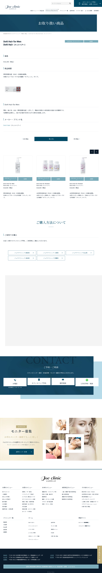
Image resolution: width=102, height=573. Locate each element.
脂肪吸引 (44, 506)
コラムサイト (85, 534)
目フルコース (5, 501)
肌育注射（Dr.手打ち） (28, 514)
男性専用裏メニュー (87, 506)
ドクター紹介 (79, 10)
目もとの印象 (6, 506)
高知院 (5, 539)
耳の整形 (4, 516)
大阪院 (5, 534)
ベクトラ (89, 514)
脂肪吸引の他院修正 (67, 509)
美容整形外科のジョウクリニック (11, 33)
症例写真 (72, 10)
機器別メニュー (55, 537)
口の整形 (4, 514)
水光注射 (24, 516)
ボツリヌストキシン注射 (28, 509)
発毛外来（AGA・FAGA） (88, 501)
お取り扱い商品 (86, 516)
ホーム (30, 528)
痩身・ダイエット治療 (48, 509)
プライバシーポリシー (34, 544)
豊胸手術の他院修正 (67, 506)
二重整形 (4, 504)
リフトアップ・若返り (28, 504)
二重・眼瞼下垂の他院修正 (69, 501)
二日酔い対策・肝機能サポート (90, 511)
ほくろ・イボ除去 (27, 521)
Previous (92, 153)
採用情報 (96, 10)
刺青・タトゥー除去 (47, 514)
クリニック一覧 (64, 10)
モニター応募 (54, 534)
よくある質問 (88, 10)
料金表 (43, 10)
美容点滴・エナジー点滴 (28, 519)
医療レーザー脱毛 (27, 501)
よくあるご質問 (32, 539)
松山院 (5, 537)
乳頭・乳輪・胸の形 (47, 504)
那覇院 (5, 542)
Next (96, 153)
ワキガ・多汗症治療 (47, 511)
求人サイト (84, 532)
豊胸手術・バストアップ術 (49, 501)
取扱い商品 (24, 33)
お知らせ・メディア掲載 (34, 542)
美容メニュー (36, 10)
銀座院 (5, 532)
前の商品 (26, 139)
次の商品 (76, 139)
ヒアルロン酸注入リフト (28, 506)
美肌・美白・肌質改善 (28, 511)
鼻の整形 (4, 511)
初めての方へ (32, 532)
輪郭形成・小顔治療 (7, 519)
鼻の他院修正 (65, 504)
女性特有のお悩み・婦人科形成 (90, 504)
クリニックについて (33, 534)
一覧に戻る (51, 140)
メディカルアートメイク (88, 509)
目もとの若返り (6, 509)
